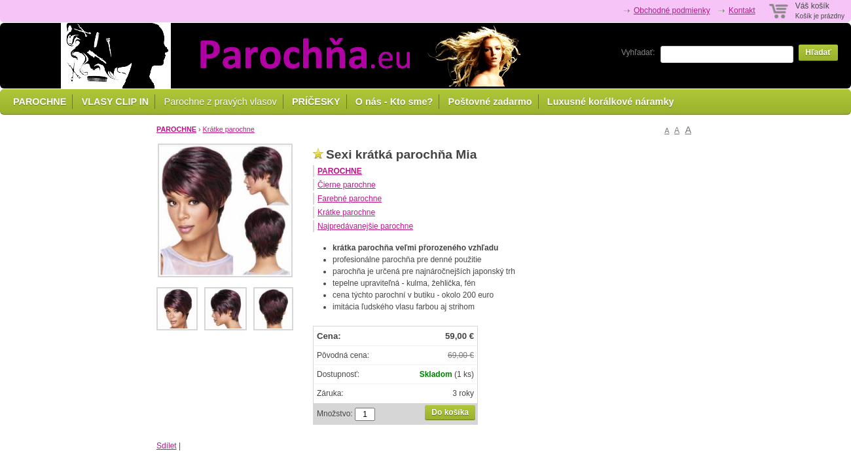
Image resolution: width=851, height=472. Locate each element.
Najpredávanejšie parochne (365, 226)
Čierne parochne (346, 184)
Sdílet (166, 445)
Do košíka (450, 412)
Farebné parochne (349, 198)
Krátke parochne (229, 129)
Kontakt (742, 10)
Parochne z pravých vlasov (220, 101)
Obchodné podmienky (672, 10)
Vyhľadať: (638, 52)
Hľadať (818, 52)
